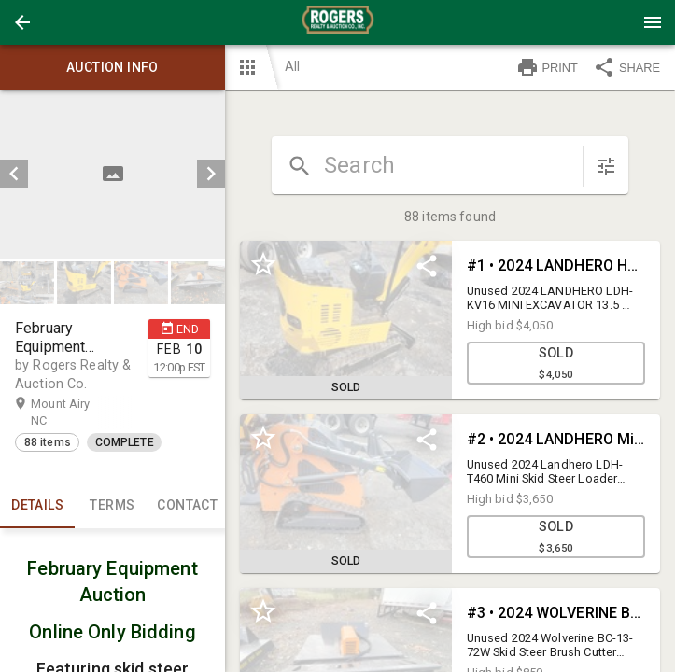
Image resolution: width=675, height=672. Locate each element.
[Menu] (652, 22)
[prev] (14, 174)
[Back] (22, 22)
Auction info (112, 67)
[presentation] (338, 22)
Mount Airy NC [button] (60, 411)
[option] (112, 174)
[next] (211, 174)
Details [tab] (37, 505)
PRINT (547, 67)
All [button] (292, 66)
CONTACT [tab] (187, 505)
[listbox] (112, 174)
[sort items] (606, 166)
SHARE (626, 67)
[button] (22, 22)
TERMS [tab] (112, 505)
